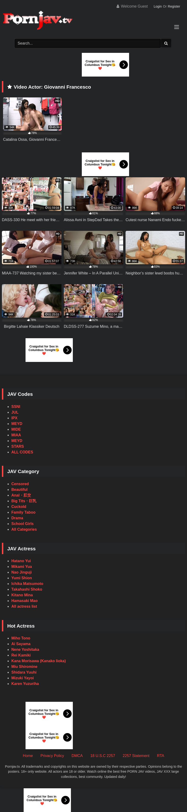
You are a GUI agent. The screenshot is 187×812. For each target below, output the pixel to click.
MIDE (16, 429)
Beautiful (19, 490)
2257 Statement (136, 756)
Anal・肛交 (21, 495)
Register (174, 6)
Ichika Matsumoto (27, 584)
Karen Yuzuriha (25, 684)
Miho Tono (20, 638)
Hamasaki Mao (24, 601)
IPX (14, 418)
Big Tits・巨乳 (23, 501)
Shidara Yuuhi (23, 672)
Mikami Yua (21, 567)
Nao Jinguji (21, 572)
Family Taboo (23, 512)
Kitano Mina (22, 595)
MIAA (16, 435)
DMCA (77, 756)
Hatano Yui (21, 561)
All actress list (24, 606)
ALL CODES (22, 452)
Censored (20, 484)
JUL (14, 412)
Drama (17, 518)
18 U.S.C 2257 (102, 756)
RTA (160, 756)
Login (158, 6)
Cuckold (18, 507)
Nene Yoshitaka (25, 650)
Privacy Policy (52, 756)
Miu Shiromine (24, 667)
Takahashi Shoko (26, 589)
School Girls (22, 524)
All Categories (24, 529)
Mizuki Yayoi (22, 678)
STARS (17, 446)
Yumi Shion (21, 578)
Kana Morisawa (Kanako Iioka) (38, 661)
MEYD (16, 424)
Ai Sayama (20, 644)
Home (28, 756)
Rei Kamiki (21, 655)
